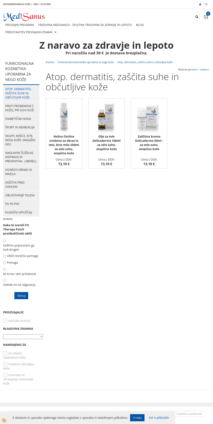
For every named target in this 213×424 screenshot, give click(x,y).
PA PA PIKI (12, 204)
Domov (50, 62)
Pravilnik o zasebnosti (189, 414)
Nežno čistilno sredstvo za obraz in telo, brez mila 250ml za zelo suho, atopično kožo (64, 144)
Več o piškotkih (159, 418)
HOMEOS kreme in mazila (18, 172)
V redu (137, 418)
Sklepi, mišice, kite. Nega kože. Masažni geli (20, 140)
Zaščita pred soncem (14, 184)
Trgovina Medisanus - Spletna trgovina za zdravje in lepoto (85, 25)
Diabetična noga (18, 119)
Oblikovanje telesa (20, 195)
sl (206, 4)
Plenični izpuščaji (18, 212)
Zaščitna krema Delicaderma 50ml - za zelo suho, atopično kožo (149, 142)
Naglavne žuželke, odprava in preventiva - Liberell (21, 157)
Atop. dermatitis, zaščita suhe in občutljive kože (18, 93)
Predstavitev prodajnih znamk (29, 32)
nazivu (205, 69)
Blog (140, 25)
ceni (195, 69)
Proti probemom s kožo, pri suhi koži (19, 108)
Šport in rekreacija (20, 127)
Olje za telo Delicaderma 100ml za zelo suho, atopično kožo (106, 142)
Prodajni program (19, 25)
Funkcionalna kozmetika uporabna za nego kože (86, 62)
